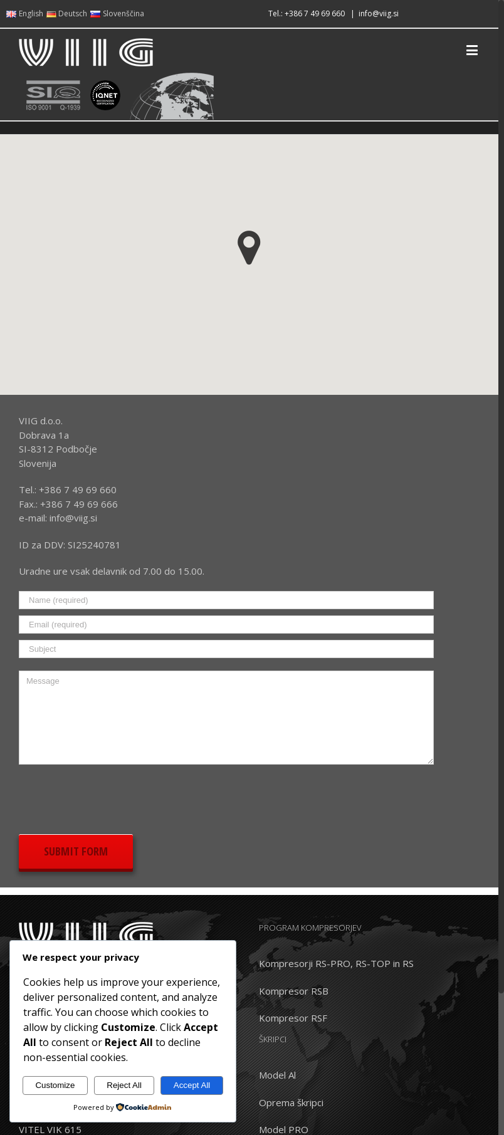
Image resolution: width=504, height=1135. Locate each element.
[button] (249, 248)
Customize (55, 1085)
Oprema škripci (291, 1102)
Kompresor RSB (293, 991)
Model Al (277, 1075)
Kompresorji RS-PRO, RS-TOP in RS (336, 963)
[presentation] (114, 797)
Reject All (124, 1085)
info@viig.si (379, 13)
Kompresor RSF (293, 1018)
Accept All (192, 1085)
